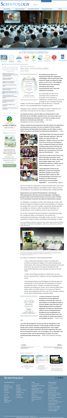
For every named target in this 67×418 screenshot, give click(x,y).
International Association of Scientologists (55, 398)
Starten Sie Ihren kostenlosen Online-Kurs (54, 392)
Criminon (26, 58)
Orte (33, 400)
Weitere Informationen (37, 397)
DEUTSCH (6, 402)
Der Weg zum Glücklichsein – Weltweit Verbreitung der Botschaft (9, 101)
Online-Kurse (35, 396)
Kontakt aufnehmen (36, 399)
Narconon (33, 58)
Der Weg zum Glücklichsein (11, 58)
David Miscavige (52, 390)
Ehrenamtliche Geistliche (33, 8)
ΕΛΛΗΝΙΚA (19, 394)
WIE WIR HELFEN (8, 64)
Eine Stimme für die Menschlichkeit (36, 389)
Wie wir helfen (4, 61)
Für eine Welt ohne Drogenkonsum (53, 404)
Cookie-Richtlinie (34, 417)
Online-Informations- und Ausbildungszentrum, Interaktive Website (10, 96)
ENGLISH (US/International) (8, 386)
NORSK (18, 386)
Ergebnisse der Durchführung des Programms (10, 108)
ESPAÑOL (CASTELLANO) (20, 392)
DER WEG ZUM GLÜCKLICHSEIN (20, 64)
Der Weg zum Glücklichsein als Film (9, 92)
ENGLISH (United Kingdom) (8, 388)
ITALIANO (18, 395)
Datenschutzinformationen (22, 417)
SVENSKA (18, 388)
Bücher (60, 8)
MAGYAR (18, 385)
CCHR (54, 58)
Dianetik (50, 385)
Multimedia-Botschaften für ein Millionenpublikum (9, 89)
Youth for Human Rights (54, 407)
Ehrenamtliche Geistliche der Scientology (54, 395)
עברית (6, 394)
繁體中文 (6, 399)
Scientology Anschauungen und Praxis (38, 386)
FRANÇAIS (7, 392)
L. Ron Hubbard (6, 8)
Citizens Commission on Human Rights (53, 410)
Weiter (37, 49)
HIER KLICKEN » (9, 127)
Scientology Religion (53, 388)
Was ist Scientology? (20, 8)
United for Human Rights (54, 406)
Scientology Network (53, 387)
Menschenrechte (47, 58)
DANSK (6, 390)
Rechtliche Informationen (57, 417)
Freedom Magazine (53, 400)
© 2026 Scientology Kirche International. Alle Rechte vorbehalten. (19, 416)
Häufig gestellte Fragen (47, 8)
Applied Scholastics (19, 58)
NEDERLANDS (7, 400)
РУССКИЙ (6, 397)
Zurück (29, 49)
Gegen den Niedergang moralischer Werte (8, 79)
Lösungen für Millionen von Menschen (9, 105)
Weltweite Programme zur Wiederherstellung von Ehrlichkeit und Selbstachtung (10, 74)
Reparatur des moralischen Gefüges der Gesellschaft (9, 82)
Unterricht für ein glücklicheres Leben (9, 85)
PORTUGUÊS (19, 397)
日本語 (5, 395)
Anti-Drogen (40, 58)
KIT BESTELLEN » (9, 165)
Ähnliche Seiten (45, 1)
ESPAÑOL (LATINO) (21, 389)
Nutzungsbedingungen (44, 417)
